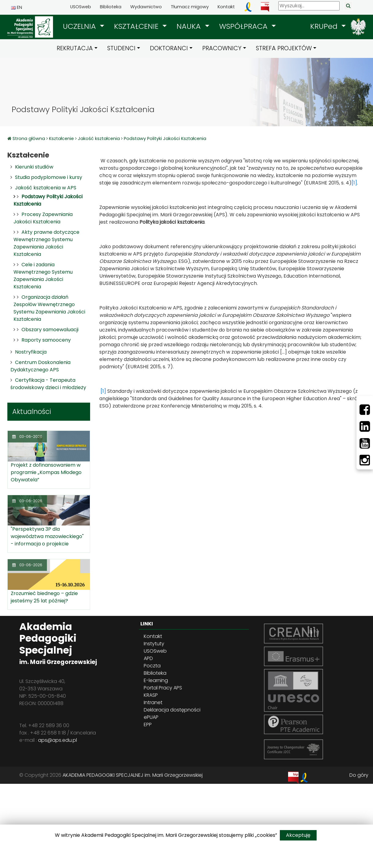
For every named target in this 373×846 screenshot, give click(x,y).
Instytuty (154, 643)
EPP (148, 724)
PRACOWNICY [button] (222, 48)
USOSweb (80, 7)
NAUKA (190, 26)
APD (148, 658)
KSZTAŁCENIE (137, 26)
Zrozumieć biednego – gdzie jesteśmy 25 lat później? (44, 597)
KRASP (151, 695)
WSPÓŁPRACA (244, 26)
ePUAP (151, 717)
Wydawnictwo (146, 7)
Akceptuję (298, 835)
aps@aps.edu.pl (57, 740)
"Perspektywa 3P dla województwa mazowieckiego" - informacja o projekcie (47, 536)
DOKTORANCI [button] (169, 48)
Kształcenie (61, 138)
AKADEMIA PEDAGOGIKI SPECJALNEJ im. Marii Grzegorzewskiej (133, 775)
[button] (83, 26)
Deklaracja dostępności (172, 709)
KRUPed (325, 26)
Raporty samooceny (46, 339)
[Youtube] (365, 443)
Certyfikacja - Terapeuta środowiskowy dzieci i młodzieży (48, 384)
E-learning (156, 680)
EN (16, 7)
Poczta (152, 665)
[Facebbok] (365, 410)
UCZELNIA (80, 26)
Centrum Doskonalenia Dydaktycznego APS (40, 366)
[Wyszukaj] (309, 5)
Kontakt (226, 7)
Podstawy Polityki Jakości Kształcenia (165, 138)
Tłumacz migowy (190, 7)
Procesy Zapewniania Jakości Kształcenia (43, 218)
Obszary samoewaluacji (49, 329)
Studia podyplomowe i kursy (48, 177)
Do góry (358, 775)
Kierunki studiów (34, 166)
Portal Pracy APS (163, 687)
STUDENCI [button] (121, 48)
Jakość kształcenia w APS (45, 187)
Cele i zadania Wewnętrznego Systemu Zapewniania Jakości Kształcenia (43, 275)
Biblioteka (110, 7)
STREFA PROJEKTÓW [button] (284, 48)
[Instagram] (365, 460)
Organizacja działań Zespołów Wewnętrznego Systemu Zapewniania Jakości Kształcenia (49, 308)
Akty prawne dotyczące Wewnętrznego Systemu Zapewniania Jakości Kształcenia (46, 243)
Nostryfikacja (31, 351)
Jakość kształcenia (99, 138)
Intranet (153, 702)
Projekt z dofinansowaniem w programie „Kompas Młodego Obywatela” (46, 472)
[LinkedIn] (365, 426)
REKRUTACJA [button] (75, 48)
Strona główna (29, 138)
